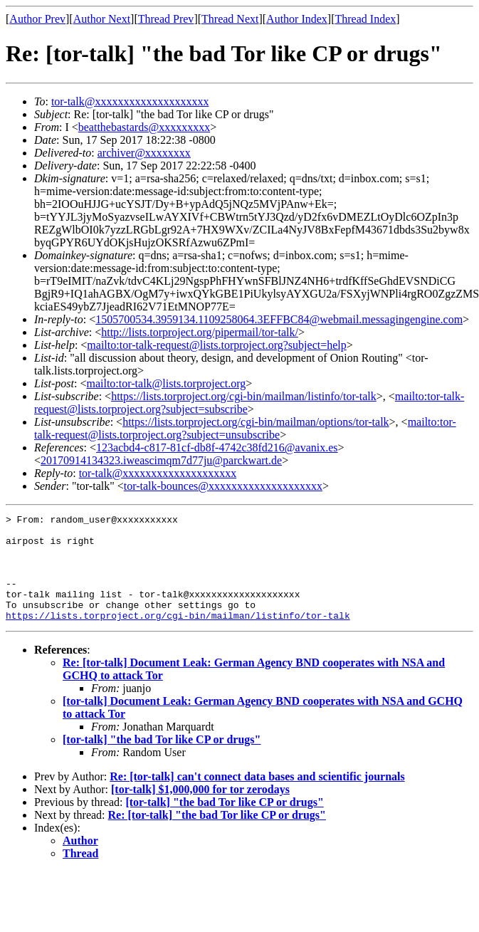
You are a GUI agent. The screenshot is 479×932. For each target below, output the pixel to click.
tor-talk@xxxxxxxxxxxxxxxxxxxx (130, 101)
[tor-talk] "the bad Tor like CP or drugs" (161, 761)
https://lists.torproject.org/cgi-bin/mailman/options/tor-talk (255, 422)
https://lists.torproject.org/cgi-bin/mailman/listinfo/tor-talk (244, 396)
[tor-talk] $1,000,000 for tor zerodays (200, 811)
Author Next (101, 19)
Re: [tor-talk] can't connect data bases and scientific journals (257, 798)
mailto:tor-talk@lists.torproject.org (166, 383)
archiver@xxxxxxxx (144, 153)
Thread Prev (166, 19)
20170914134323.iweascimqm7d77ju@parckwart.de (161, 460)
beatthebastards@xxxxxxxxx (144, 127)
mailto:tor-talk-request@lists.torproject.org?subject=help (216, 345)
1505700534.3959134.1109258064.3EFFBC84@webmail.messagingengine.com (279, 319)
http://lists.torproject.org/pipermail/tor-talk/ (199, 332)
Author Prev (37, 19)
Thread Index (365, 19)
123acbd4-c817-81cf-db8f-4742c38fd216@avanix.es (217, 447)
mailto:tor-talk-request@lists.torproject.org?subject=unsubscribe (245, 428)
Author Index (296, 19)
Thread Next (229, 19)
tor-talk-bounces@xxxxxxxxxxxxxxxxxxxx (223, 486)
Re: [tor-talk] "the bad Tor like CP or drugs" (217, 836)
